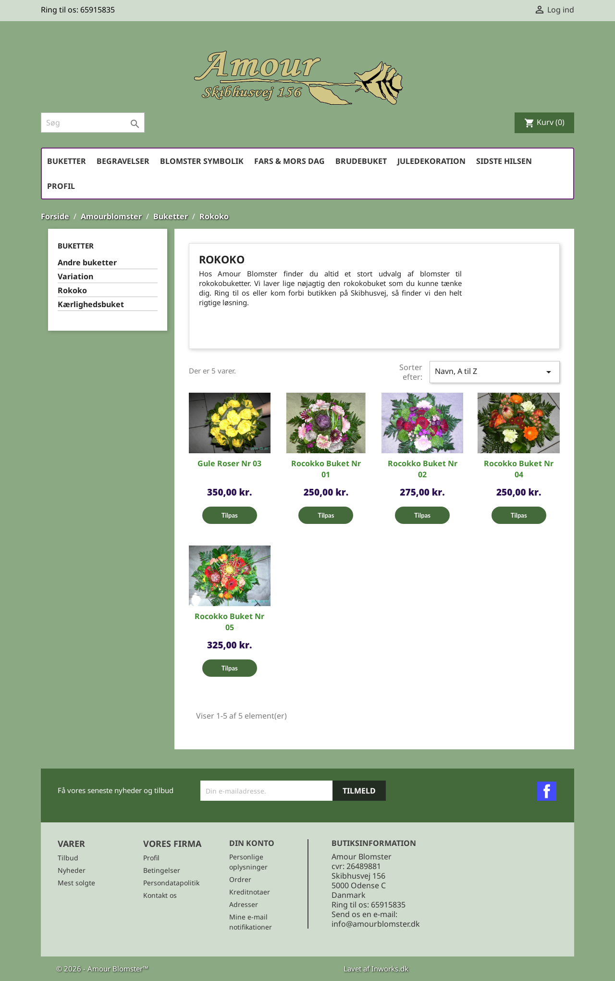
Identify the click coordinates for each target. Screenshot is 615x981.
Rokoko (72, 291)
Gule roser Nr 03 (229, 463)
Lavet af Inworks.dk (376, 968)
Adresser (243, 904)
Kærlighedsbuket (91, 304)
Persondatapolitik (171, 882)
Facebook (546, 791)
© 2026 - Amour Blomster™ (102, 968)
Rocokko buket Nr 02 (422, 469)
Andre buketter (87, 263)
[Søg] (93, 122)
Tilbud (68, 857)
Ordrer (240, 879)
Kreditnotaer (249, 891)
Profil (61, 186)
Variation (75, 277)
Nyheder (72, 870)
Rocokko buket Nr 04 (519, 469)
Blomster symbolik (202, 161)
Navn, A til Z (494, 372)
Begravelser (123, 161)
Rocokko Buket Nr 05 (229, 622)
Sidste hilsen (504, 161)
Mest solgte (76, 882)
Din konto (251, 843)
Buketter (66, 161)
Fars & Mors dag (289, 161)
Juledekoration (431, 161)
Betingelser (161, 870)
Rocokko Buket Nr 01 (326, 469)
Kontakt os (160, 895)
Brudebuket (361, 161)
